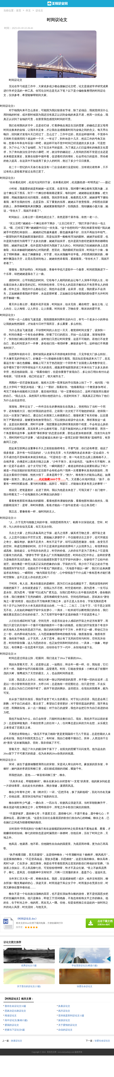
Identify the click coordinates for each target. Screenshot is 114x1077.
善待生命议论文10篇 (15, 1006)
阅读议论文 (11, 1015)
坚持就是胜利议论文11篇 (71, 1015)
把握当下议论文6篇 (15, 1030)
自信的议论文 (65, 1030)
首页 (18, 10)
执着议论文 (64, 1006)
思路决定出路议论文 (15, 1011)
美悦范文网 (51, 1052)
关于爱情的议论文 (67, 1025)
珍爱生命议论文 (102, 1041)
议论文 (39, 10)
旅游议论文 (64, 1020)
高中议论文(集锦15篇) (16, 1020)
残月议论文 (64, 1011)
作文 (28, 10)
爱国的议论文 (12, 1025)
